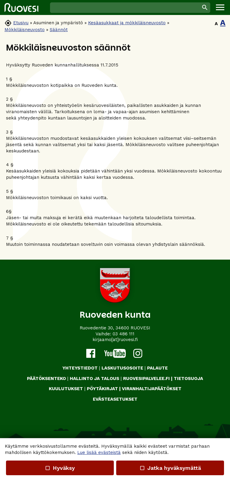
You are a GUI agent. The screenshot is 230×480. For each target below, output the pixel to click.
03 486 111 (123, 334)
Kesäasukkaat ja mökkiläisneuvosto (127, 22)
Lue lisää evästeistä (99, 452)
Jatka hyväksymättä (170, 468)
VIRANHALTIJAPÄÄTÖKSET (151, 388)
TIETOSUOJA (188, 378)
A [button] (216, 23)
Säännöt (59, 29)
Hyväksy (60, 468)
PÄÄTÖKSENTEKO (46, 378)
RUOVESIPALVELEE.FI (146, 378)
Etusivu (20, 22)
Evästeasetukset (115, 399)
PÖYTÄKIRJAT (102, 388)
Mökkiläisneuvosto (24, 29)
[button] (220, 7)
